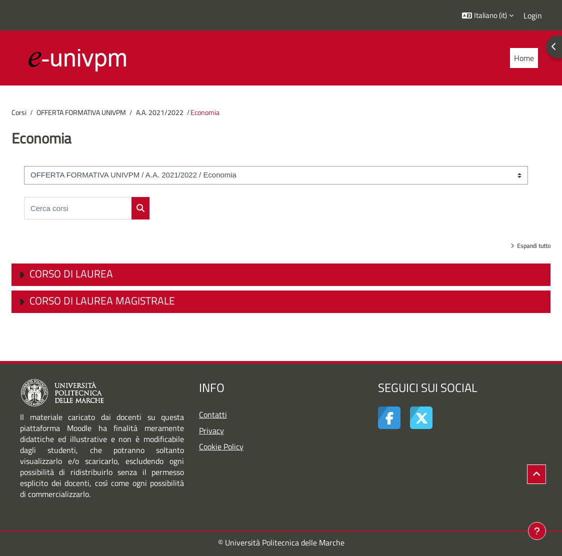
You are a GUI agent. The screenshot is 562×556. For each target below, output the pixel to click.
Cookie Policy (221, 446)
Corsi (19, 113)
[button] (488, 15)
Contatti (213, 414)
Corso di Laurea (71, 274)
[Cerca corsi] (78, 208)
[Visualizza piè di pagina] (537, 531)
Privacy (211, 430)
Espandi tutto (533, 245)
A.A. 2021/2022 (160, 113)
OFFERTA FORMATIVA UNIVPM (81, 113)
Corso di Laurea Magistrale (102, 300)
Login (533, 16)
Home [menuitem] (524, 58)
